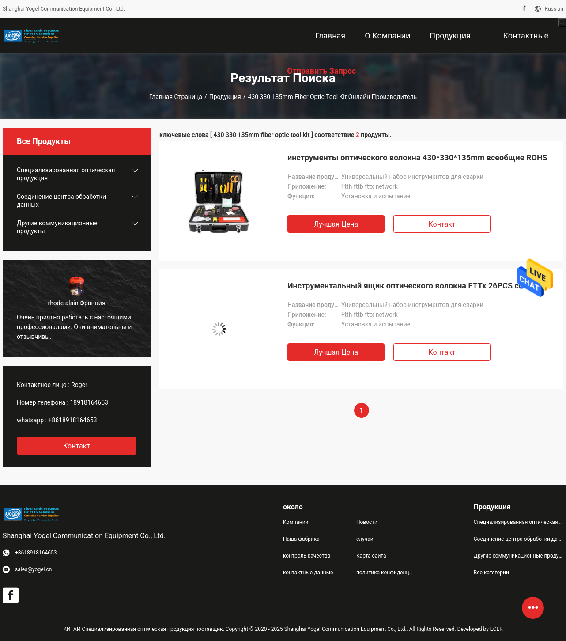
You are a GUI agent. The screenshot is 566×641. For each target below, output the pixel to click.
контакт (76, 446)
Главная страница (175, 96)
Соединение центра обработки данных (61, 200)
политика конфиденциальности (385, 572)
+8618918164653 (72, 420)
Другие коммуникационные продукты (57, 227)
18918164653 (89, 402)
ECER (496, 629)
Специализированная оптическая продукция (66, 174)
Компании (296, 522)
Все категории (491, 572)
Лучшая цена (336, 224)
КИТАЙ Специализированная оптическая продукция (128, 629)
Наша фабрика (301, 539)
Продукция (225, 96)
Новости (366, 522)
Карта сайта (371, 556)
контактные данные (308, 572)
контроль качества (306, 556)
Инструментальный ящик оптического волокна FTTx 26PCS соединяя (419, 285)
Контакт (441, 224)
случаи (365, 539)
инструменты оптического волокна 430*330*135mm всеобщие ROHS (417, 157)
